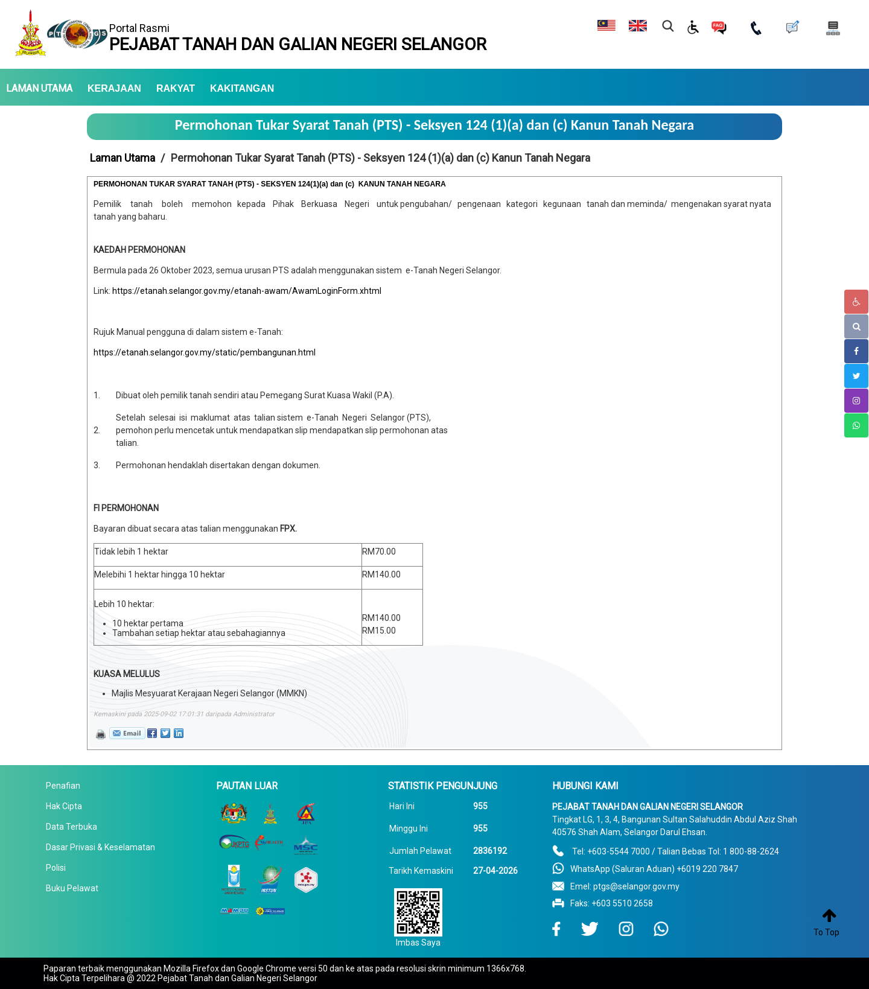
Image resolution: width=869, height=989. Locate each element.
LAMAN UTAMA (39, 88)
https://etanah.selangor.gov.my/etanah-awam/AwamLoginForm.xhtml (246, 291)
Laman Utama (122, 157)
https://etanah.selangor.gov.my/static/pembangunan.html (205, 352)
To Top (826, 932)
